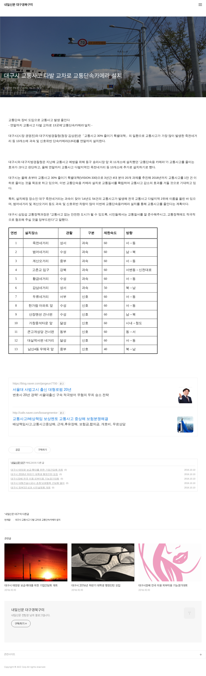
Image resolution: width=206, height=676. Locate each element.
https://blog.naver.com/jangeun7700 (35, 383)
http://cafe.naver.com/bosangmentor (35, 412)
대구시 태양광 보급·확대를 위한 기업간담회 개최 (37, 469)
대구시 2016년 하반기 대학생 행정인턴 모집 (34, 474)
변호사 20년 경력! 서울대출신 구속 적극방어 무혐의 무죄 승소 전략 (61, 395)
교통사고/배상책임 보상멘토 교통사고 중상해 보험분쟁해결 (60, 419)
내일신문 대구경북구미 (18, 5)
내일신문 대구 (18, 462)
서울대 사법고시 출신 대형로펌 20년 (42, 390)
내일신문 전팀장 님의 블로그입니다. (30, 615)
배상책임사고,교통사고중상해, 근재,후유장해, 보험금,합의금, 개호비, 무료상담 (69, 424)
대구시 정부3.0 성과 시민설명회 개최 (30, 487)
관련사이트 (9, 654)
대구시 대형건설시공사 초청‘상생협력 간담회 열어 (38, 483)
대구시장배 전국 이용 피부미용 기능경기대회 (35, 478)
